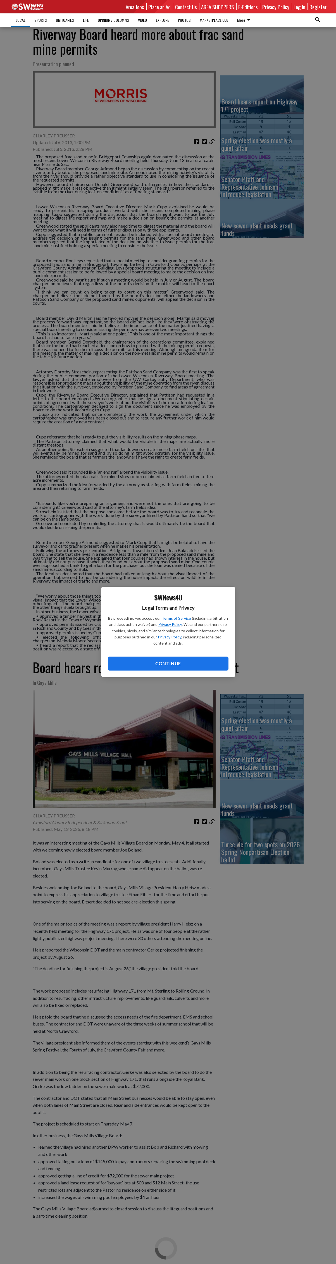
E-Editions (248, 6)
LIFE (86, 20)
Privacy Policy (170, 624)
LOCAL (20, 20)
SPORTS (40, 20)
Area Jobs (135, 6)
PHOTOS (184, 20)
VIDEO (142, 20)
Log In (299, 6)
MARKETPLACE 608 (214, 20)
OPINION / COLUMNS (113, 20)
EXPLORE (162, 20)
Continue (167, 663)
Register (318, 6)
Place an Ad (159, 6)
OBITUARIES (65, 20)
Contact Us (186, 6)
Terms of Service (176, 618)
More (244, 19)
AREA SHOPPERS (217, 6)
